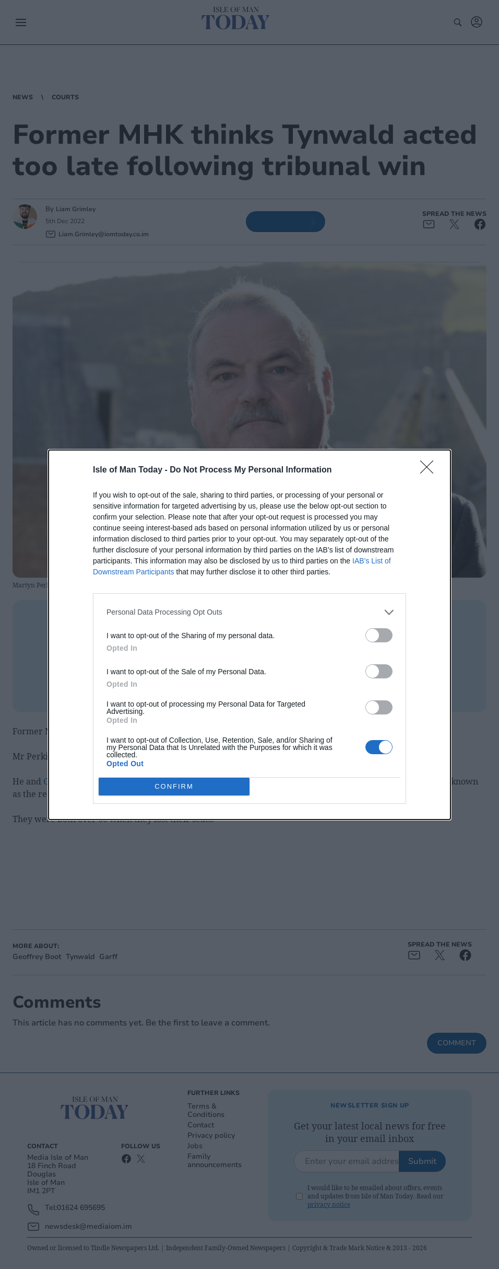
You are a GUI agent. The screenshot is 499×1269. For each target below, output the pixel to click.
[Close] (430, 470)
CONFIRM (174, 786)
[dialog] (249, 635)
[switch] (379, 635)
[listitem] (249, 612)
